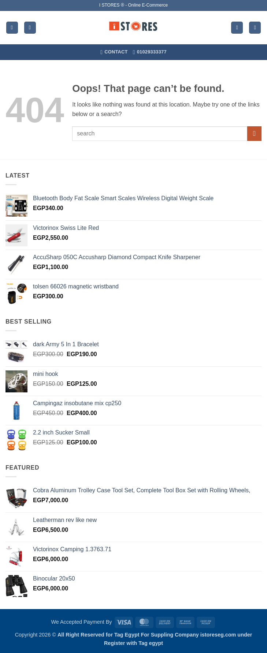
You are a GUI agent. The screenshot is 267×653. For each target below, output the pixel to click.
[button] (12, 28)
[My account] (237, 28)
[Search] (30, 28)
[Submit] (254, 133)
